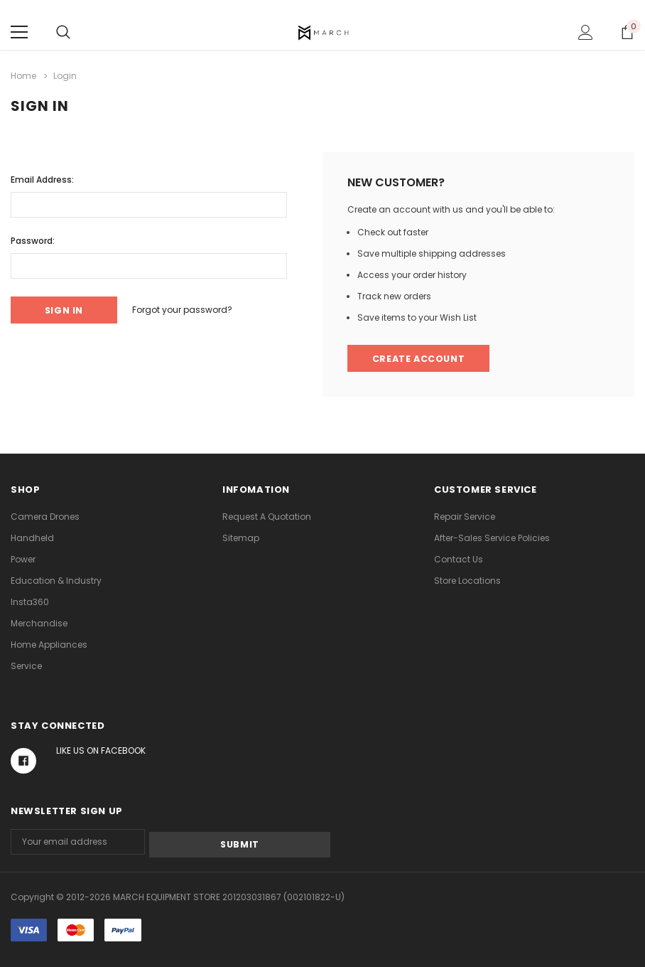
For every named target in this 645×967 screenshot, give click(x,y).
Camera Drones (45, 517)
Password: (33, 239)
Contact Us (458, 559)
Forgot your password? (191, 309)
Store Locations (467, 581)
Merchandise (39, 623)
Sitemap (240, 538)
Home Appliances (49, 645)
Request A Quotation (266, 517)
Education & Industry (56, 581)
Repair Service (464, 517)
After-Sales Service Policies (492, 538)
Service (26, 666)
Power (23, 559)
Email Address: (42, 178)
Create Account (420, 358)
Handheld (32, 538)
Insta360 (30, 602)
